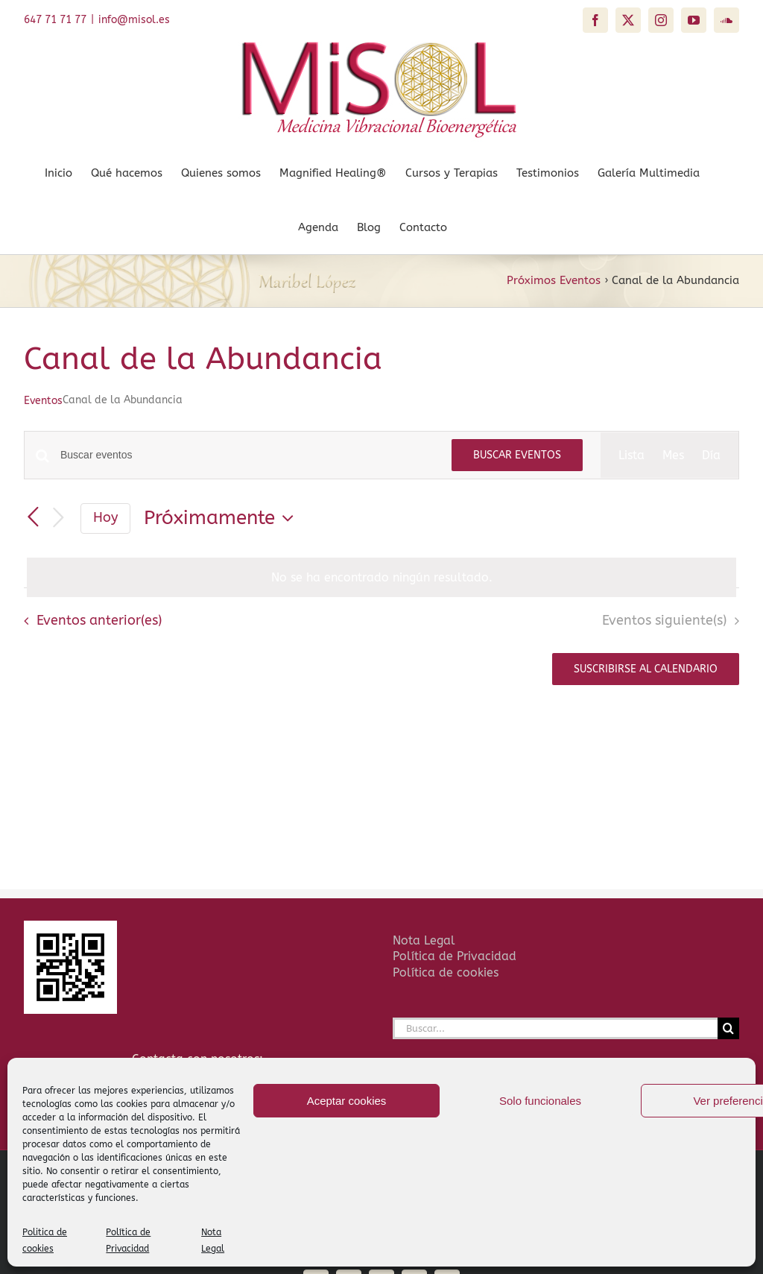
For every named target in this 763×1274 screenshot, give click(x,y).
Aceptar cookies (347, 1100)
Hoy (105, 518)
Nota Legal (424, 940)
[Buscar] (728, 1028)
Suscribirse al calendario (646, 669)
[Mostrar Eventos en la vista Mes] (673, 455)
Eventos (43, 400)
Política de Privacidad (454, 956)
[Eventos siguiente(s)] (58, 518)
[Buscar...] (555, 1028)
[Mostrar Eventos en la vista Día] (711, 455)
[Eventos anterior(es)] (33, 517)
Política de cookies (445, 972)
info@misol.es (134, 19)
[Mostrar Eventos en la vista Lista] (631, 455)
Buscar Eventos (517, 455)
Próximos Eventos (554, 280)
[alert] (381, 577)
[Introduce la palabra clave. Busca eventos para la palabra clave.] (247, 455)
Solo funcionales (540, 1100)
